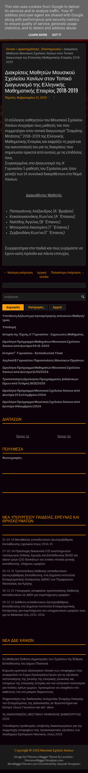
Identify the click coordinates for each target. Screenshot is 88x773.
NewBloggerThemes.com (23, 764)
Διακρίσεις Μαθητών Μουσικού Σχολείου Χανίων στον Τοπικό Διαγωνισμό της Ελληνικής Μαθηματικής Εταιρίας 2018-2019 (41, 81)
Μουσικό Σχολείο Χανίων (57, 750)
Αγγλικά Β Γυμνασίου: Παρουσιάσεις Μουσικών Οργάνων (43, 360)
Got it (56, 35)
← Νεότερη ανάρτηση (18, 272)
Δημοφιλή (13, 307)
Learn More (38, 35)
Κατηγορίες (36, 307)
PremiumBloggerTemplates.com (44, 760)
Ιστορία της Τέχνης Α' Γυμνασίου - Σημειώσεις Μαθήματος (43, 334)
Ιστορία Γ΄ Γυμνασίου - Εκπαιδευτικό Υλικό (32, 353)
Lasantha (67, 756)
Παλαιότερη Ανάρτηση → (67, 272)
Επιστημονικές (51, 49)
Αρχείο (57, 307)
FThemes (32, 756)
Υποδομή (9, 327)
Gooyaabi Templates (68, 764)
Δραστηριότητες (28, 49)
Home (10, 49)
